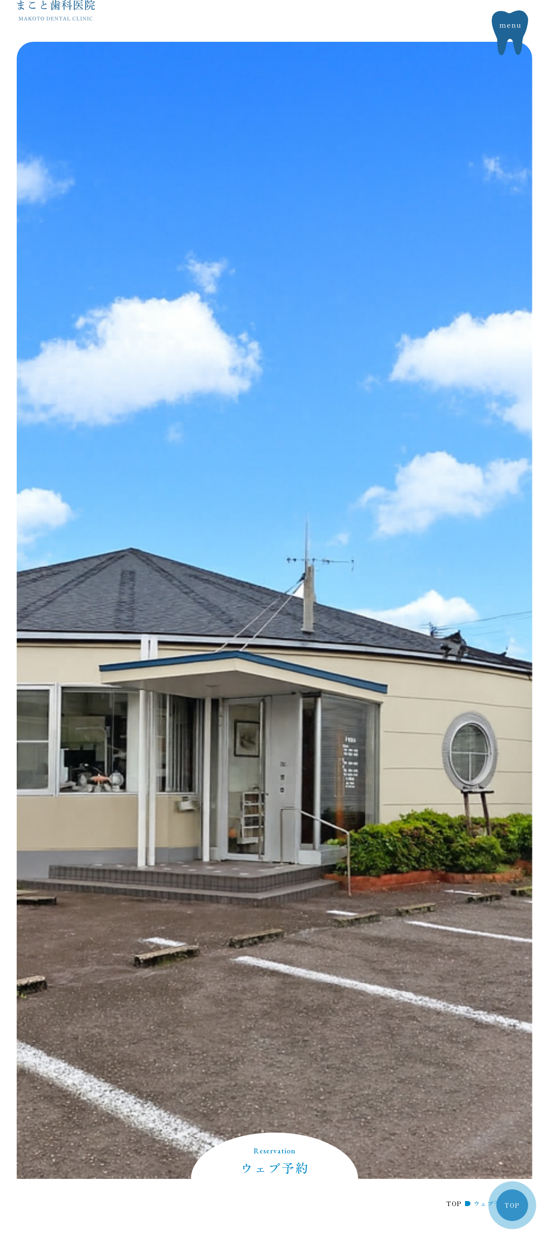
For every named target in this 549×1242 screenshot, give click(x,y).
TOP (512, 1205)
